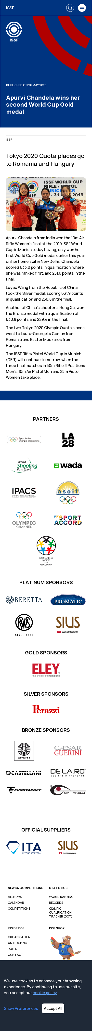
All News (15, 897)
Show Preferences (21, 1008)
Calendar (16, 903)
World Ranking (61, 897)
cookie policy (45, 992)
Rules (12, 949)
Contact (15, 955)
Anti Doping (17, 943)
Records (56, 903)
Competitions (19, 909)
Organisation (19, 937)
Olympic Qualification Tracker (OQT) (60, 912)
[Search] (70, 8)
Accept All (53, 1008)
